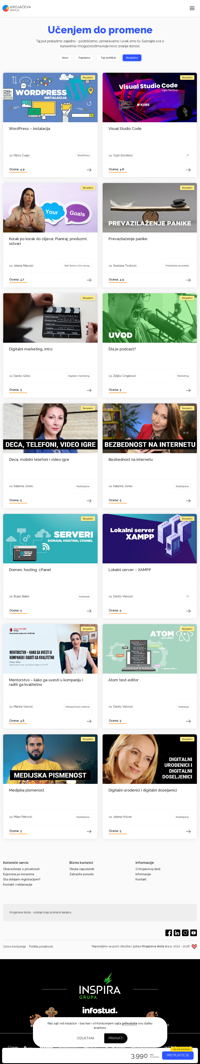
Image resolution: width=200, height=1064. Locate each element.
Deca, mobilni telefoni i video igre (39, 459)
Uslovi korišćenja (14, 946)
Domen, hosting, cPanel (30, 570)
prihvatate (129, 1023)
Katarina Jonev (23, 486)
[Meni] (192, 8)
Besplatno (132, 57)
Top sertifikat (108, 57)
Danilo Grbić (22, 376)
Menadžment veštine (77, 706)
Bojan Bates (21, 596)
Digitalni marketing (79, 375)
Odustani (85, 1038)
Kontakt (141, 879)
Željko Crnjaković (124, 376)
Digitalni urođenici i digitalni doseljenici (142, 790)
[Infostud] (100, 1010)
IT (188, 155)
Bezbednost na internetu (130, 459)
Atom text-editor (123, 680)
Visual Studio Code (125, 128)
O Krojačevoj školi (148, 869)
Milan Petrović (23, 816)
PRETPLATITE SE (178, 1055)
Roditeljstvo (83, 486)
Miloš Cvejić (22, 155)
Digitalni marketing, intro (30, 349)
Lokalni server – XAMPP (129, 570)
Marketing (183, 375)
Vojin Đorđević (123, 155)
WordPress (83, 155)
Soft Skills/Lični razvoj (77, 265)
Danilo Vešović (123, 596)
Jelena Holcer (122, 816)
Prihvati (115, 1038)
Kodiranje (84, 596)
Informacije (143, 874)
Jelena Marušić (24, 265)
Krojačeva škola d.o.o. (157, 946)
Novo (65, 57)
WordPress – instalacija (29, 128)
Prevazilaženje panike (127, 239)
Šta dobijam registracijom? (21, 879)
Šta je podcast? (122, 349)
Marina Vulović (23, 706)
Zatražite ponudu (81, 874)
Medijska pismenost (26, 790)
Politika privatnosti (41, 946)
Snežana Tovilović (125, 265)
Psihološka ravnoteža (177, 265)
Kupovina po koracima (18, 874)
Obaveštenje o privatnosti (21, 869)
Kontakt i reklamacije (17, 884)
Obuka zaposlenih (81, 869)
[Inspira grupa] (99, 985)
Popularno (84, 57)
